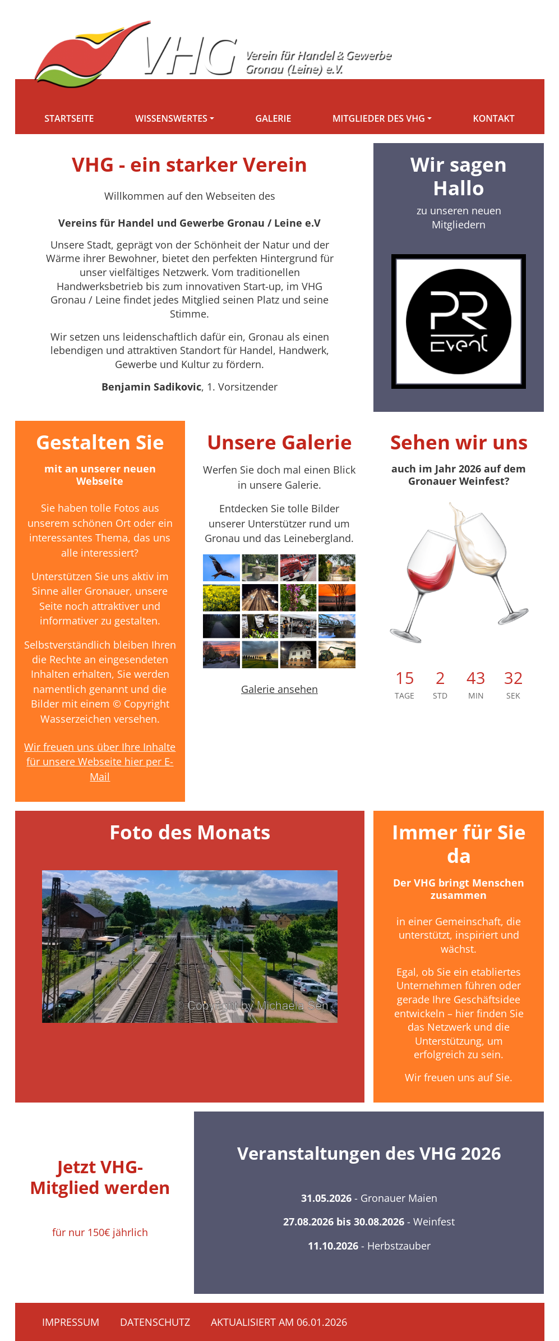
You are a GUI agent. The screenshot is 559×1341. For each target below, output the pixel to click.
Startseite (69, 118)
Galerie (274, 118)
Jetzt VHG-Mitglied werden (100, 1177)
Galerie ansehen (279, 689)
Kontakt (494, 118)
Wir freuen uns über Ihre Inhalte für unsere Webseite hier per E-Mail (99, 761)
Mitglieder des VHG (378, 118)
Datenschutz (155, 1322)
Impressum (70, 1322)
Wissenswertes (171, 118)
